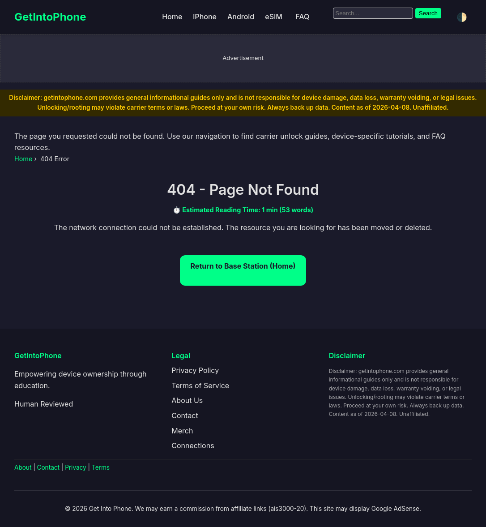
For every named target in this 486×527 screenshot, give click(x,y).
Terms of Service (200, 385)
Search (428, 13)
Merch (182, 430)
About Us (187, 400)
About (22, 467)
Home (172, 16)
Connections (192, 445)
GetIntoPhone (50, 16)
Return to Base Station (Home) (243, 265)
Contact (184, 415)
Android (240, 16)
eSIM (273, 16)
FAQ (302, 16)
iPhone (205, 16)
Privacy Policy (195, 370)
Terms (101, 467)
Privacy (75, 467)
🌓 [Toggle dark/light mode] (461, 17)
